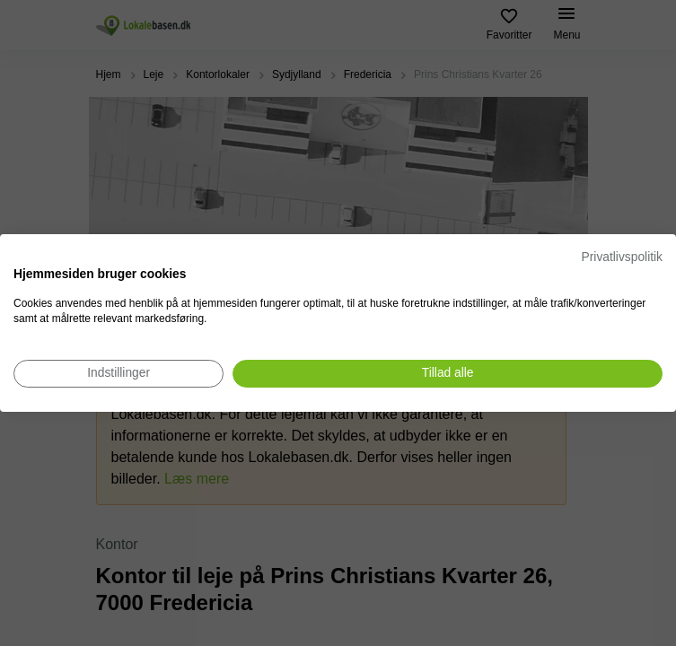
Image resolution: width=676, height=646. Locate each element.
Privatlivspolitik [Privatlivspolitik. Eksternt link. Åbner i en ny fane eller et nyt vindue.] (622, 257)
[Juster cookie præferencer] (118, 374)
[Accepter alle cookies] (448, 374)
